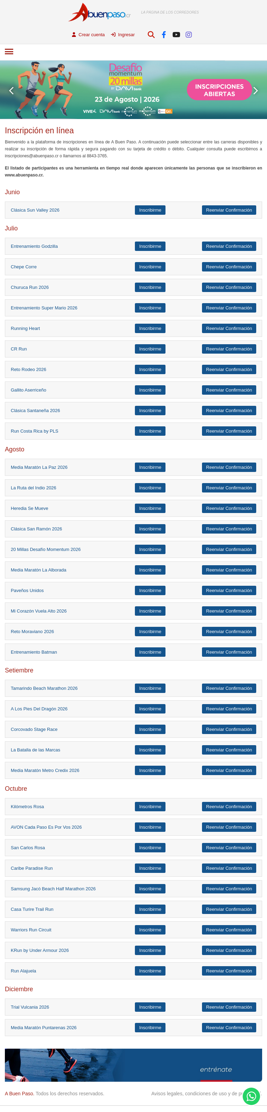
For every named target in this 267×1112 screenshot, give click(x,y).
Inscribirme (150, 210)
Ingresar (123, 34)
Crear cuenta (88, 34)
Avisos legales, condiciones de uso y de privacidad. (206, 1093)
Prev (11, 90)
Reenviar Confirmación (229, 210)
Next (256, 90)
